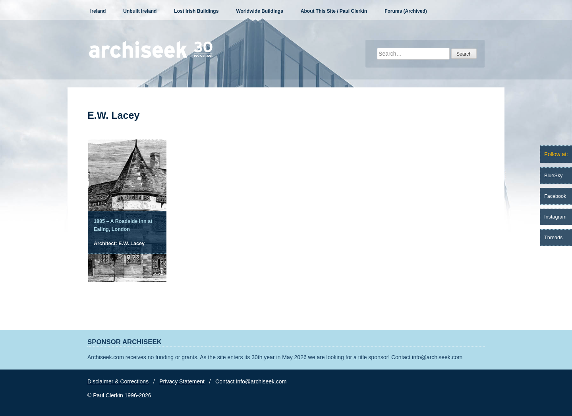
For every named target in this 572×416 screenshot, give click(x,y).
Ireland (98, 11)
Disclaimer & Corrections (118, 381)
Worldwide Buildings (259, 11)
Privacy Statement (182, 381)
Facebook (555, 196)
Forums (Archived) (406, 11)
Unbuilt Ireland (140, 11)
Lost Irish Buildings (196, 11)
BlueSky (553, 175)
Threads (553, 237)
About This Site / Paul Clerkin (334, 11)
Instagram (555, 217)
